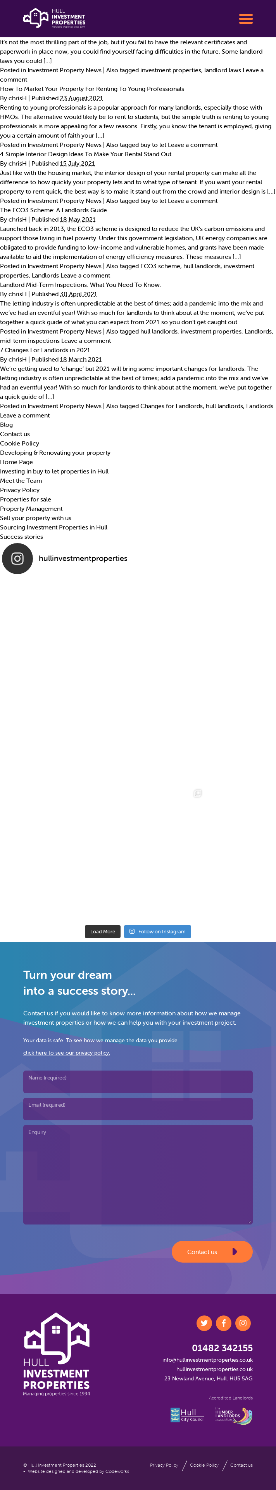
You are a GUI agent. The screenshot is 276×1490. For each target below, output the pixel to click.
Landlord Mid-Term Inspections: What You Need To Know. (80, 284)
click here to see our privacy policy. (66, 1052)
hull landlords (202, 266)
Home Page (16, 462)
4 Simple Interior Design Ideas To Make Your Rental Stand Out (85, 154)
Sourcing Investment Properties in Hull (53, 527)
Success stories (21, 536)
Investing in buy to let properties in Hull (54, 471)
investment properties (170, 70)
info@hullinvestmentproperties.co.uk (207, 1359)
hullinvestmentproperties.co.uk (214, 1369)
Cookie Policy (19, 443)
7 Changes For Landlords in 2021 (45, 350)
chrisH (18, 98)
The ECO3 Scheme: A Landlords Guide (53, 210)
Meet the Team (21, 480)
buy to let (153, 144)
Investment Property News (65, 70)
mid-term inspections (30, 340)
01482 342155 (222, 1348)
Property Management (31, 508)
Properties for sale (25, 499)
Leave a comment (192, 144)
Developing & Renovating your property (55, 452)
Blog (6, 424)
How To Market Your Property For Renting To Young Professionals (92, 89)
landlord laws (222, 70)
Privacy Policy (20, 490)
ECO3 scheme (160, 266)
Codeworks (117, 1471)
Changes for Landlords (171, 406)
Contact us (15, 434)
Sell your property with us (35, 518)
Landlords (45, 275)
